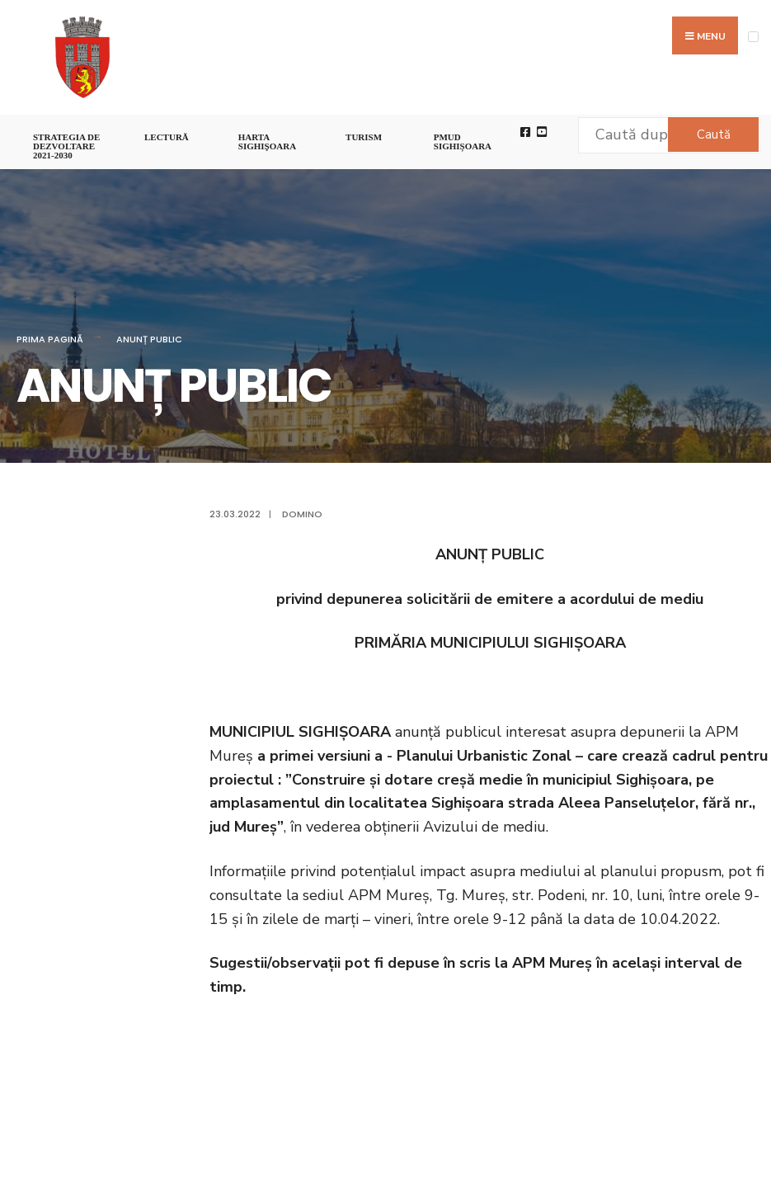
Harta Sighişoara (267, 141)
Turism (364, 137)
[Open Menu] (753, 36)
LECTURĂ (166, 137)
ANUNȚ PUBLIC (149, 339)
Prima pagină (49, 339)
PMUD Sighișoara (462, 141)
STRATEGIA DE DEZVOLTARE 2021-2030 (66, 146)
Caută (714, 134)
